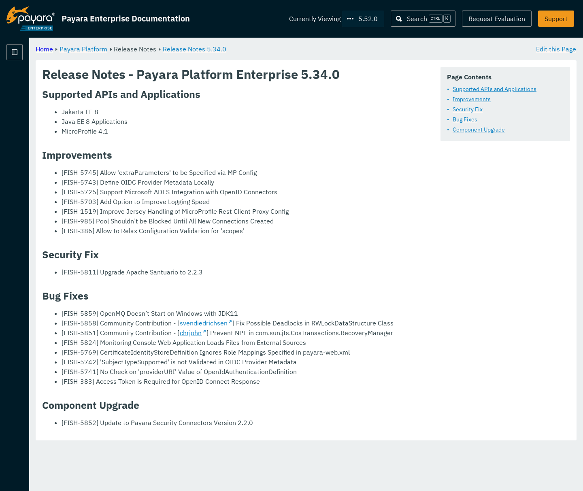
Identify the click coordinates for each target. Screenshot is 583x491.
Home (145, 49)
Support (556, 19)
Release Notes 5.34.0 (295, 49)
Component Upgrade (479, 129)
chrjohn (291, 357)
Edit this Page (556, 49)
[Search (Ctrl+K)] (423, 19)
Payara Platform (184, 49)
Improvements (472, 99)
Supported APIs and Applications (494, 89)
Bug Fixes (465, 119)
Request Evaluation (496, 19)
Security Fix (468, 109)
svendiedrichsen (304, 338)
